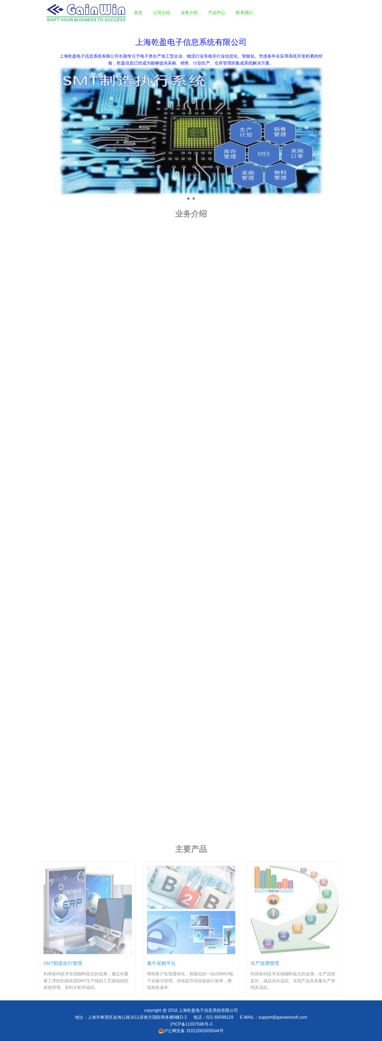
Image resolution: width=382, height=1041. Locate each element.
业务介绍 (189, 12)
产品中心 (216, 12)
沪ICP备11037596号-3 (191, 1024)
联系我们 (244, 12)
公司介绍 (161, 12)
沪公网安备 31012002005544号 (190, 1031)
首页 (138, 12)
